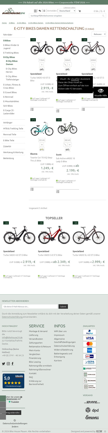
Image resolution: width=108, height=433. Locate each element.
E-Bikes (12, 23)
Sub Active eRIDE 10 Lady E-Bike (65, 160)
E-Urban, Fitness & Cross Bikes (11, 86)
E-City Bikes (21, 23)
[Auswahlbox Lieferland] (67, 11)
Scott (58, 154)
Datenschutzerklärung (12, 316)
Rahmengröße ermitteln (40, 365)
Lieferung (33, 334)
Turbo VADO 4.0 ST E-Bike (40, 79)
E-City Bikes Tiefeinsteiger (12, 78)
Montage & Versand (38, 331)
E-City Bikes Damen (35, 23)
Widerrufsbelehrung (63, 349)
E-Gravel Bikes (10, 92)
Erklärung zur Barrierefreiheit (36, 382)
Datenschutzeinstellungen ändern (15, 425)
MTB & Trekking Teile (13, 128)
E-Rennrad (8, 96)
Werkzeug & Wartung (13, 152)
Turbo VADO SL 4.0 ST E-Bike (93, 79)
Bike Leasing (35, 361)
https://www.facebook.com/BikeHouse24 (12, 363)
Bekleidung (8, 158)
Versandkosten (36, 338)
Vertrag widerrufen (12, 412)
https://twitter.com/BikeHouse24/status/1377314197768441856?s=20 (3, 363)
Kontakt (32, 373)
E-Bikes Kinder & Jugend (11, 46)
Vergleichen (34, 354)
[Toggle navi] (35, 11)
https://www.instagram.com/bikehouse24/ (8, 363)
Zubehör (7, 146)
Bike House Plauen (18, 431)
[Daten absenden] (63, 306)
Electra (33, 153)
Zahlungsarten (35, 342)
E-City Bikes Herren (11, 70)
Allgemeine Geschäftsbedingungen (65, 340)
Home (4, 23)
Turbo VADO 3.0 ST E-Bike (66, 79)
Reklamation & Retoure (40, 346)
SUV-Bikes (8, 105)
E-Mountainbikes (11, 101)
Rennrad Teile (9, 134)
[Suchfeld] (65, 15)
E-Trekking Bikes (11, 52)
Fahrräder (7, 34)
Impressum (59, 334)
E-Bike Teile (8, 140)
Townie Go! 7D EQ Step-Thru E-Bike (41, 159)
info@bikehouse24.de (12, 337)
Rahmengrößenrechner (40, 369)
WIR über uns (60, 331)
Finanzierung (35, 357)
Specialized (36, 73)
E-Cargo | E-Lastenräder (9, 112)
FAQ (31, 377)
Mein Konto (34, 350)
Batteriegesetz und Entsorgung (63, 355)
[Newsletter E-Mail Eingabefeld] (30, 306)
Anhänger (7, 122)
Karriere (58, 360)
